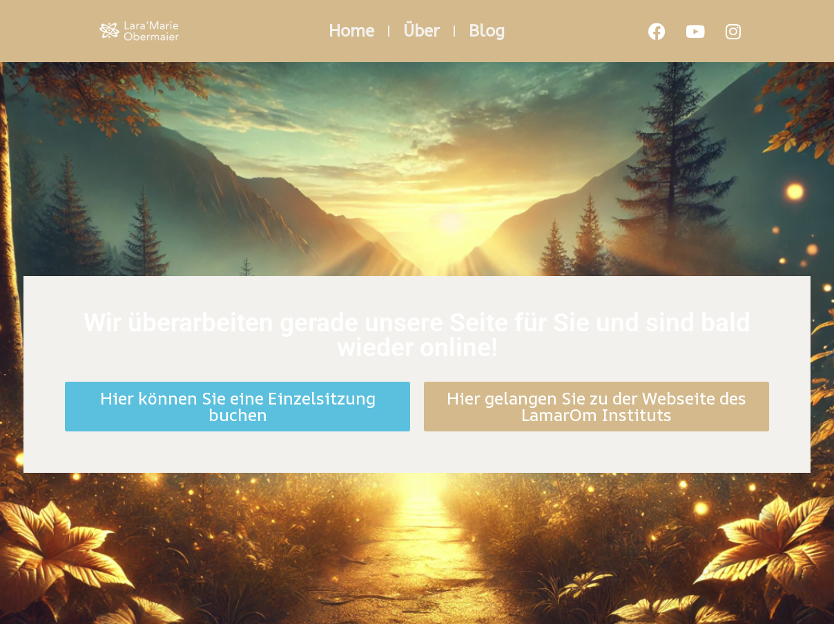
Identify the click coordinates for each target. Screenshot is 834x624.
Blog (487, 31)
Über (421, 31)
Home (351, 31)
